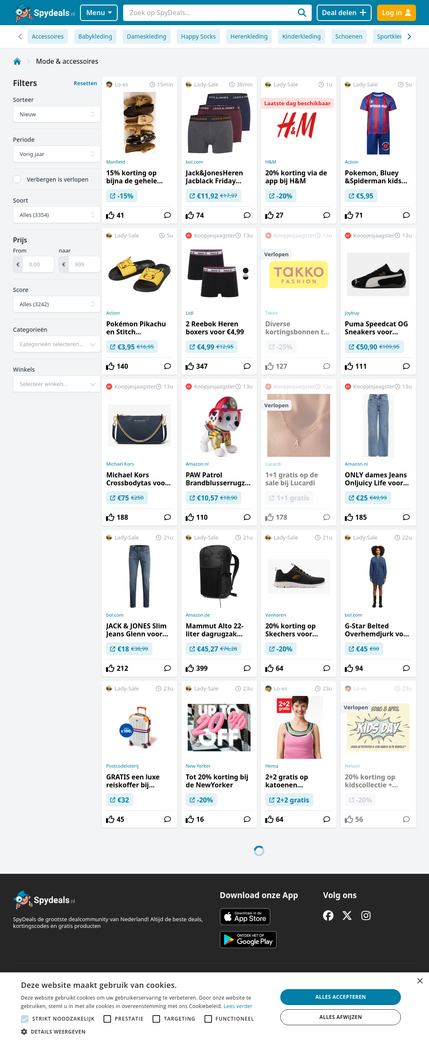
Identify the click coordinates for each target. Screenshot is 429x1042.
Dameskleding (146, 36)
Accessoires (48, 36)
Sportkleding (394, 36)
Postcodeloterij (122, 766)
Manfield (115, 162)
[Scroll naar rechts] (20, 36)
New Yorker (198, 766)
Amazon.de (198, 615)
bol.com (194, 162)
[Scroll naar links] (408, 36)
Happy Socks (198, 36)
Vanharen (275, 615)
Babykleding (95, 36)
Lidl (189, 313)
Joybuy (352, 313)
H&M (270, 162)
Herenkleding (249, 36)
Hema (271, 766)
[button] (145, 1031)
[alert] (214, 1007)
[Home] (17, 61)
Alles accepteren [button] (340, 996)
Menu (99, 12)
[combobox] (57, 344)
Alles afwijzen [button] (340, 1017)
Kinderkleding (301, 36)
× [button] (419, 981)
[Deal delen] (344, 13)
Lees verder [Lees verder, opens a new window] (238, 1006)
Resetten (85, 83)
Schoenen (349, 36)
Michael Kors (120, 464)
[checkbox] (17, 179)
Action (352, 162)
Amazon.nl (197, 464)
